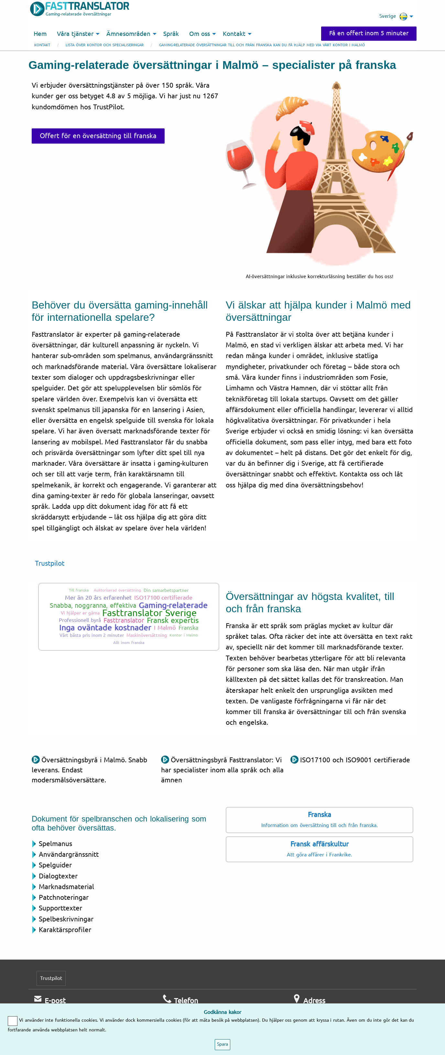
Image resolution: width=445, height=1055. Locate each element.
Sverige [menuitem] (393, 16)
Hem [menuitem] (40, 34)
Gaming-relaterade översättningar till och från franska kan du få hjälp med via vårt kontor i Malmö (262, 45)
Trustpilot (49, 563)
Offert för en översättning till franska (98, 135)
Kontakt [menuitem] (234, 34)
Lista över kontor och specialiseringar (105, 45)
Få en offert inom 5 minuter (368, 33)
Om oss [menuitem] (199, 34)
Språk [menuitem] (171, 34)
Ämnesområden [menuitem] (128, 34)
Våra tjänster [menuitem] (75, 34)
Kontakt (42, 45)
